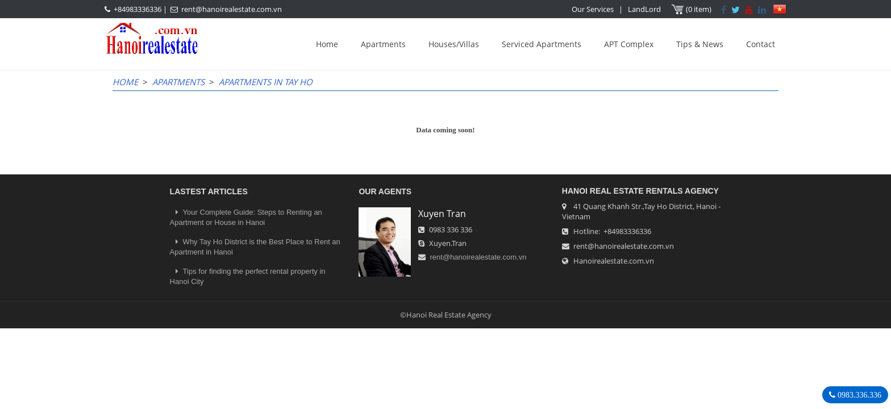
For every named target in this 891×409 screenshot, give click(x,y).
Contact (760, 44)
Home (327, 44)
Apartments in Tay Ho (266, 81)
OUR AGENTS (385, 191)
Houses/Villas (453, 44)
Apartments (383, 44)
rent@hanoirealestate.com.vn (231, 9)
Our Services (593, 9)
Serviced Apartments (541, 44)
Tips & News (699, 44)
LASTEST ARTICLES (209, 191)
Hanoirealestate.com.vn (613, 261)
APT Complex (628, 44)
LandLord (644, 9)
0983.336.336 (858, 395)
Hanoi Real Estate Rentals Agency (640, 190)
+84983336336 (137, 9)
